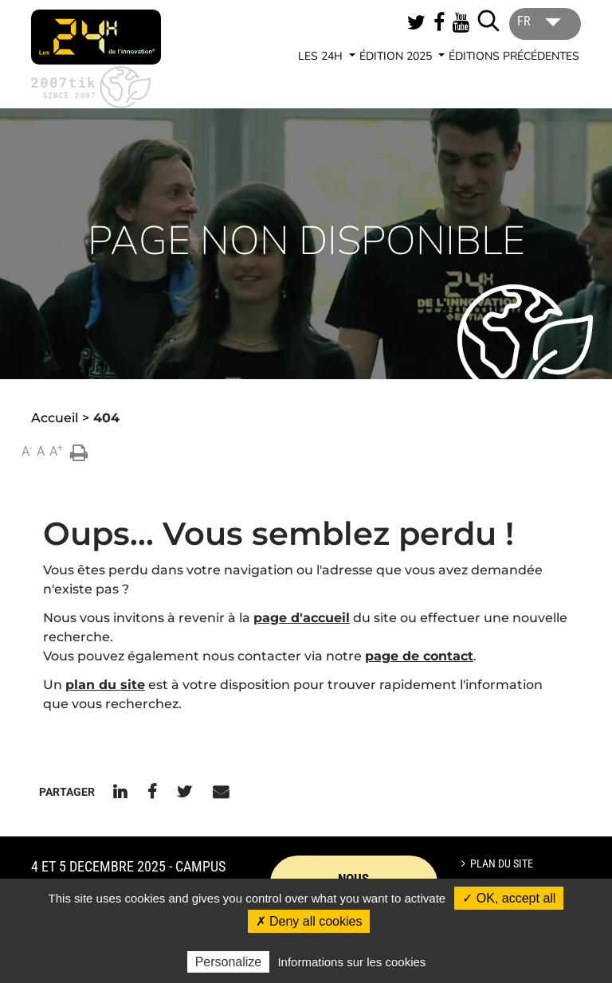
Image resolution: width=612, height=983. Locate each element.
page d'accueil (301, 617)
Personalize (228, 962)
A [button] (27, 450)
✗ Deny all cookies (309, 921)
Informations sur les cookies (351, 962)
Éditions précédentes (514, 56)
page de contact (419, 656)
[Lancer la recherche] (488, 20)
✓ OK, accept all (508, 898)
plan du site (105, 684)
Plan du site (501, 863)
